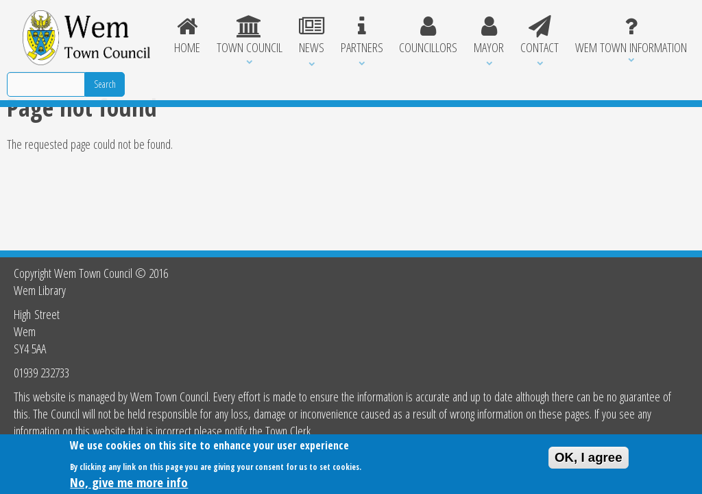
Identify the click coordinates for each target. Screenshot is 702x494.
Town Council (249, 36)
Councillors (428, 36)
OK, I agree (588, 460)
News (312, 36)
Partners (362, 36)
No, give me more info (129, 484)
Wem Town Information (631, 36)
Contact (539, 36)
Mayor (488, 36)
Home (187, 36)
